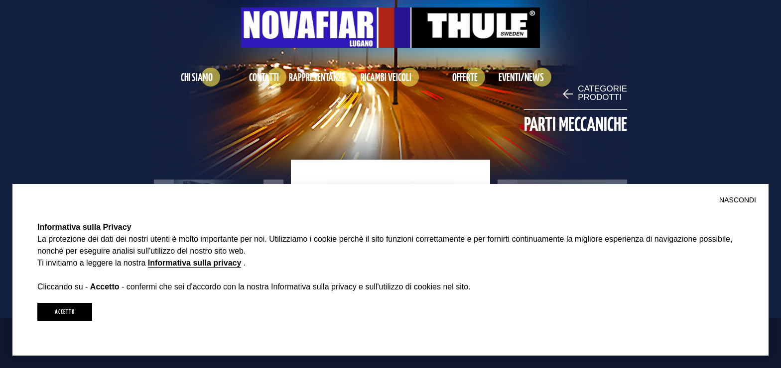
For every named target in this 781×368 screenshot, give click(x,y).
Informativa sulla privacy (195, 263)
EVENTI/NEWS (521, 77)
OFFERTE (465, 77)
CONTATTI (264, 77)
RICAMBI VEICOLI (386, 77)
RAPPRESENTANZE (317, 77)
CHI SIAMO (197, 77)
